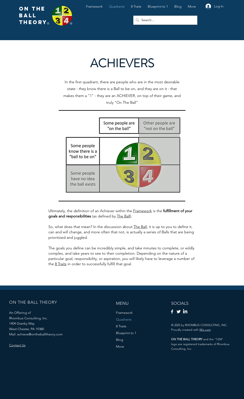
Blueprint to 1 (126, 333)
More (120, 346)
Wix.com (205, 330)
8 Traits (61, 264)
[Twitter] (178, 311)
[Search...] (164, 20)
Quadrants (124, 319)
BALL (28, 15)
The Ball (123, 216)
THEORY (33, 22)
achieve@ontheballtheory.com (40, 334)
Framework (142, 211)
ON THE (32, 8)
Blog (119, 340)
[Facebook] (172, 311)
